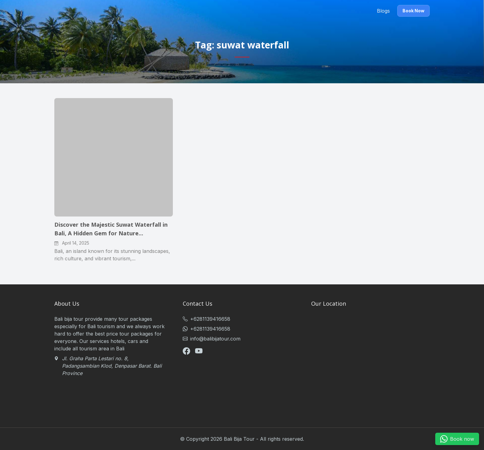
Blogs (383, 11)
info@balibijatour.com (211, 339)
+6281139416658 (206, 319)
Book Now (413, 10)
